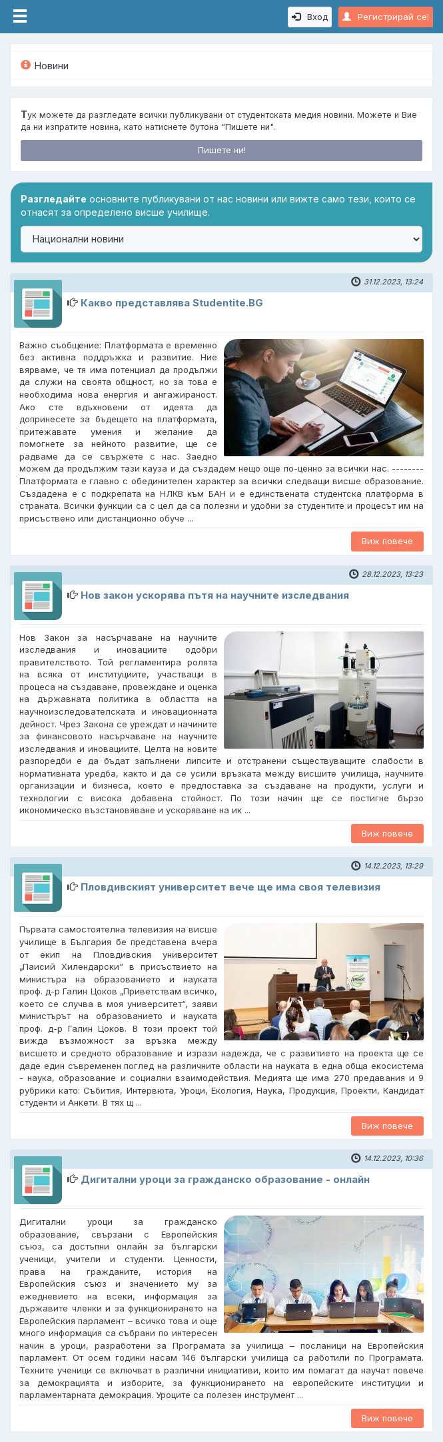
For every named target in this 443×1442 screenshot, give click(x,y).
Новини (45, 65)
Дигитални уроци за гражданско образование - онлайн (225, 1179)
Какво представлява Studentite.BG (172, 302)
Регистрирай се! (385, 16)
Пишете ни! (222, 150)
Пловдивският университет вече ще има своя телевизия (230, 887)
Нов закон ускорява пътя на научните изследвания (215, 595)
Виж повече (387, 541)
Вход (310, 16)
